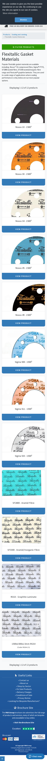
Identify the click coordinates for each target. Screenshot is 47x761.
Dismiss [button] (23, 20)
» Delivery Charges (23, 692)
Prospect (26, 751)
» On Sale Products (23, 689)
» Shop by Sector (23, 686)
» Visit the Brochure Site (23, 722)
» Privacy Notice (23, 698)
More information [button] (10, 13)
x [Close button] (2, 758)
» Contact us (23, 680)
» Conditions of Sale (23, 695)
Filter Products (23, 47)
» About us (23, 683)
